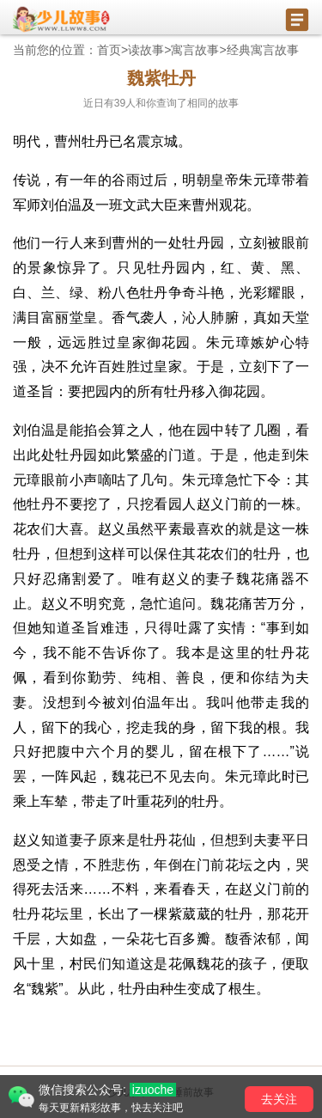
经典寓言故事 (263, 50)
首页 (109, 50)
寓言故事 (195, 50)
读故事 (146, 50)
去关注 (279, 1099)
